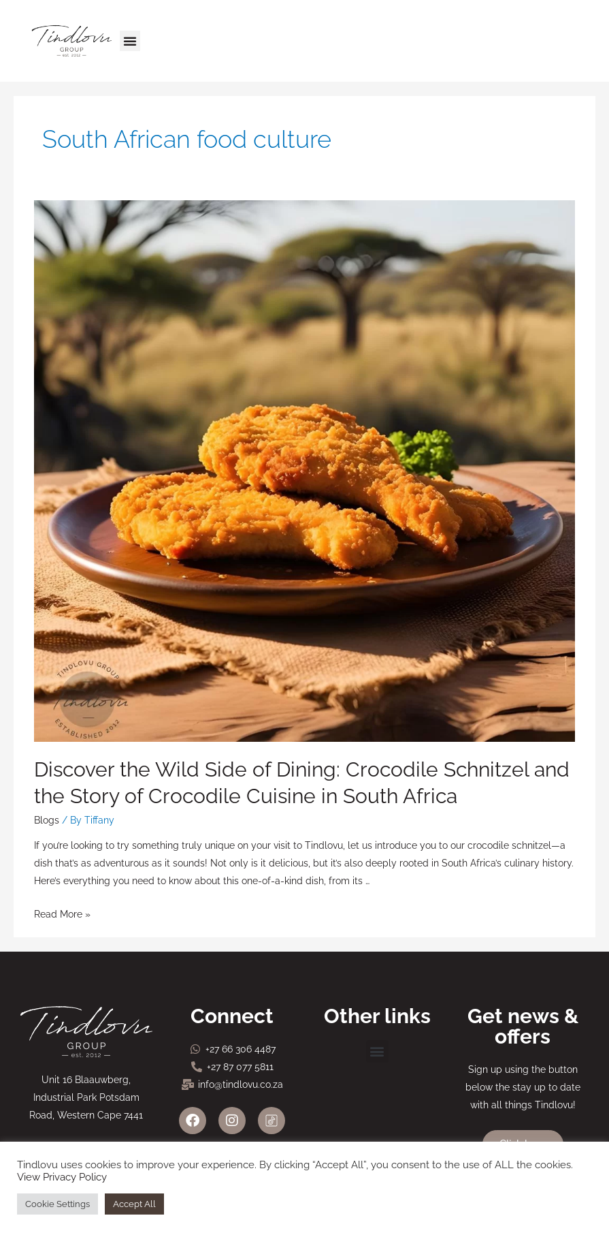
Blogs (46, 820)
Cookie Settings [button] (57, 1204)
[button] (130, 41)
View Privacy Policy (62, 1177)
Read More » (62, 914)
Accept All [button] (134, 1204)
